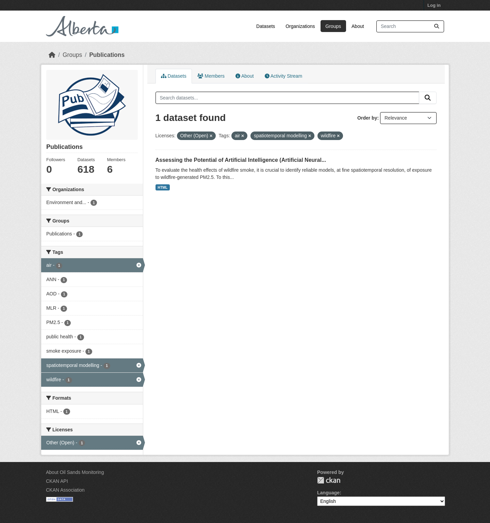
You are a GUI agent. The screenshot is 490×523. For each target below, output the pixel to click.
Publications (107, 54)
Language (328, 492)
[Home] (52, 54)
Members (211, 76)
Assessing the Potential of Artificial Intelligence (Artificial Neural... (241, 160)
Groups (333, 26)
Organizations (300, 26)
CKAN (328, 480)
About (358, 26)
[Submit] (436, 26)
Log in (434, 5)
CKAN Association (65, 490)
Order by (367, 118)
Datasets (265, 26)
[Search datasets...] (410, 26)
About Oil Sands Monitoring (75, 472)
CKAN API (57, 481)
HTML (162, 187)
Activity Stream (283, 76)
